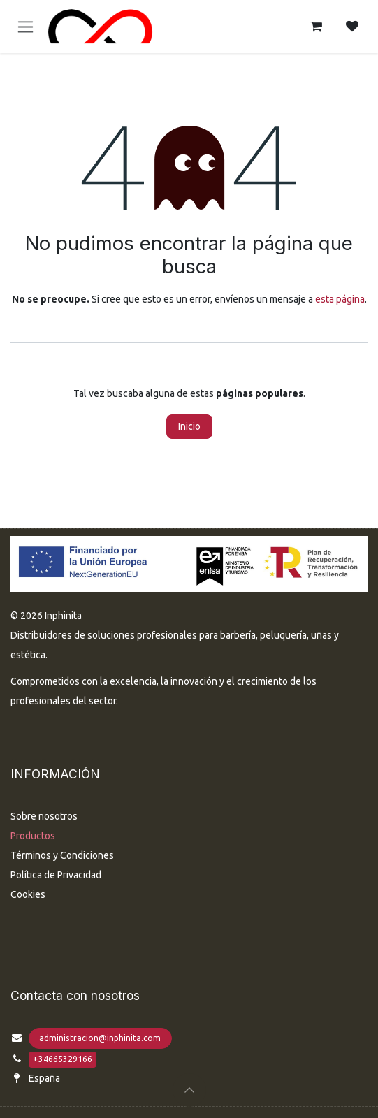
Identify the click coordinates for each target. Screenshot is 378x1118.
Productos (32, 835)
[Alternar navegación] (25, 27)
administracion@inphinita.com (100, 1038)
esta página (340, 299)
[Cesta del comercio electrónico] (315, 26)
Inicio (189, 426)
